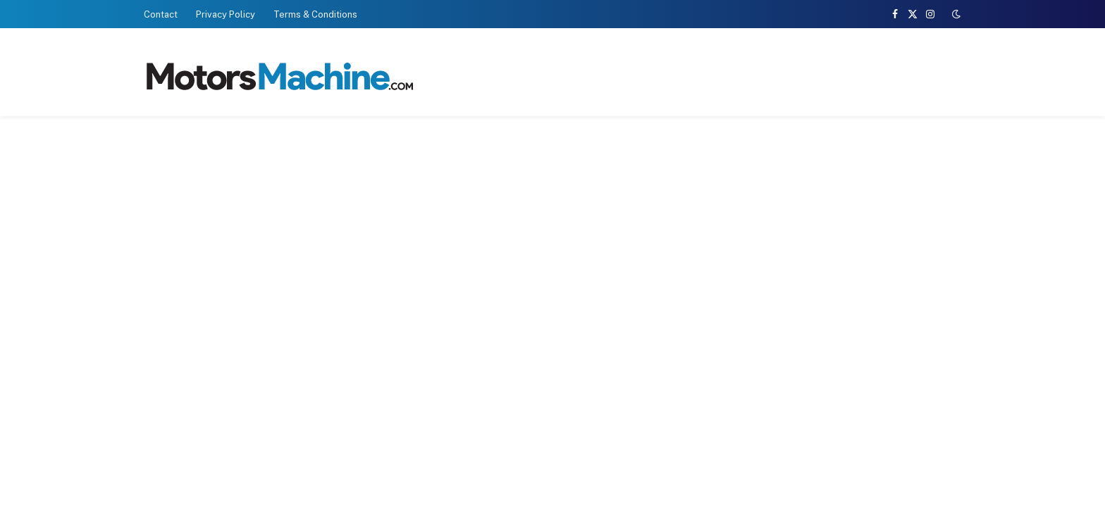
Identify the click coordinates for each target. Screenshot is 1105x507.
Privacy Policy (225, 14)
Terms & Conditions (315, 14)
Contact (161, 14)
